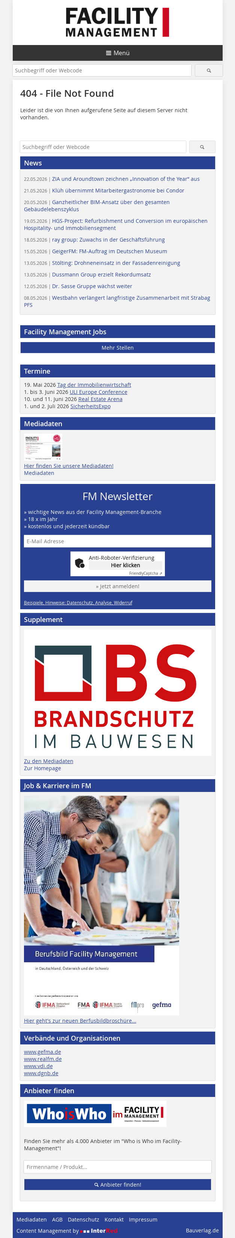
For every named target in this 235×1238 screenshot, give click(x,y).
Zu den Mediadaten (48, 761)
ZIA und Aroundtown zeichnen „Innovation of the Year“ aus (112, 178)
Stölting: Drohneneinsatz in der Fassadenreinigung (102, 262)
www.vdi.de (38, 1066)
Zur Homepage (42, 768)
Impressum (143, 1219)
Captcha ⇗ (145, 573)
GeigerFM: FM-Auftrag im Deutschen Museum (95, 251)
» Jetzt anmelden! (117, 586)
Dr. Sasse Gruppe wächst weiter (78, 286)
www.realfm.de (43, 1058)
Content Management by (67, 1230)
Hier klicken (125, 565)
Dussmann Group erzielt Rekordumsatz (87, 274)
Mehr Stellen (118, 347)
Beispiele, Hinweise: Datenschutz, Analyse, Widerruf (78, 602)
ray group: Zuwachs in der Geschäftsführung (94, 239)
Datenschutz (83, 1219)
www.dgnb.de (41, 1073)
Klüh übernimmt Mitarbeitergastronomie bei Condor (104, 190)
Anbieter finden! (117, 1184)
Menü (122, 53)
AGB (57, 1219)
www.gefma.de (42, 1051)
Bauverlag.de (202, 1230)
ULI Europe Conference (98, 391)
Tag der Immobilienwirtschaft (94, 384)
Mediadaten (39, 472)
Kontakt (114, 1219)
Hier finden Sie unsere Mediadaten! (69, 465)
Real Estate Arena (100, 399)
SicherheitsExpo (90, 406)
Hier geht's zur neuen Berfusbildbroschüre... (80, 1020)
